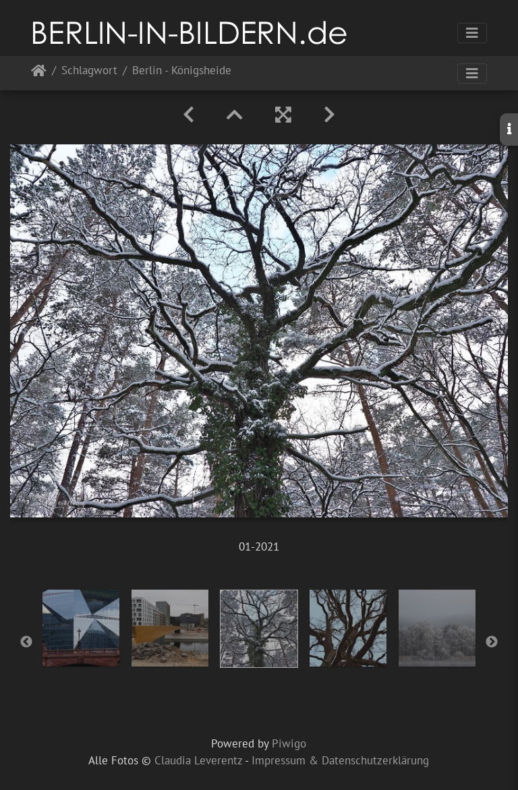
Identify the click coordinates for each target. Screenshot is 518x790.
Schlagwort (89, 71)
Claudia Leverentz (198, 760)
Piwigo (289, 743)
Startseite (39, 73)
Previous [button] (26, 642)
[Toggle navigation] (472, 33)
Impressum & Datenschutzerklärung (340, 760)
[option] (80, 628)
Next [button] (491, 642)
